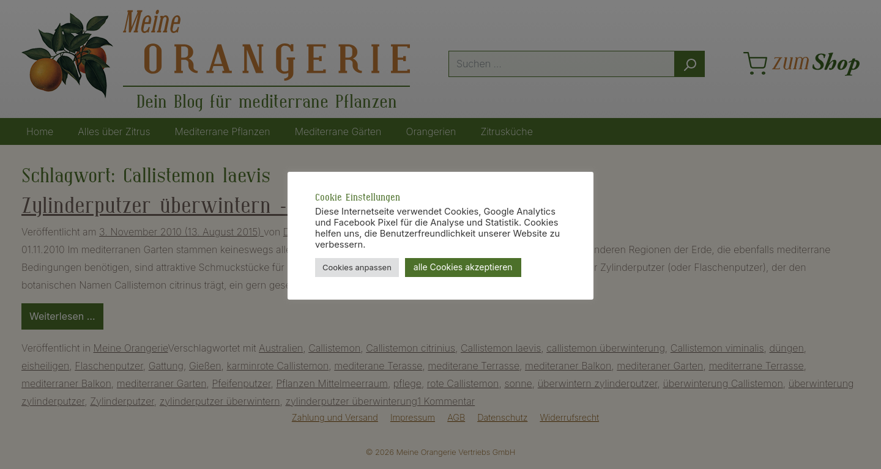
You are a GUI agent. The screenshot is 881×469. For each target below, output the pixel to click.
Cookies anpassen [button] (357, 267)
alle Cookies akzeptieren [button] (463, 267)
